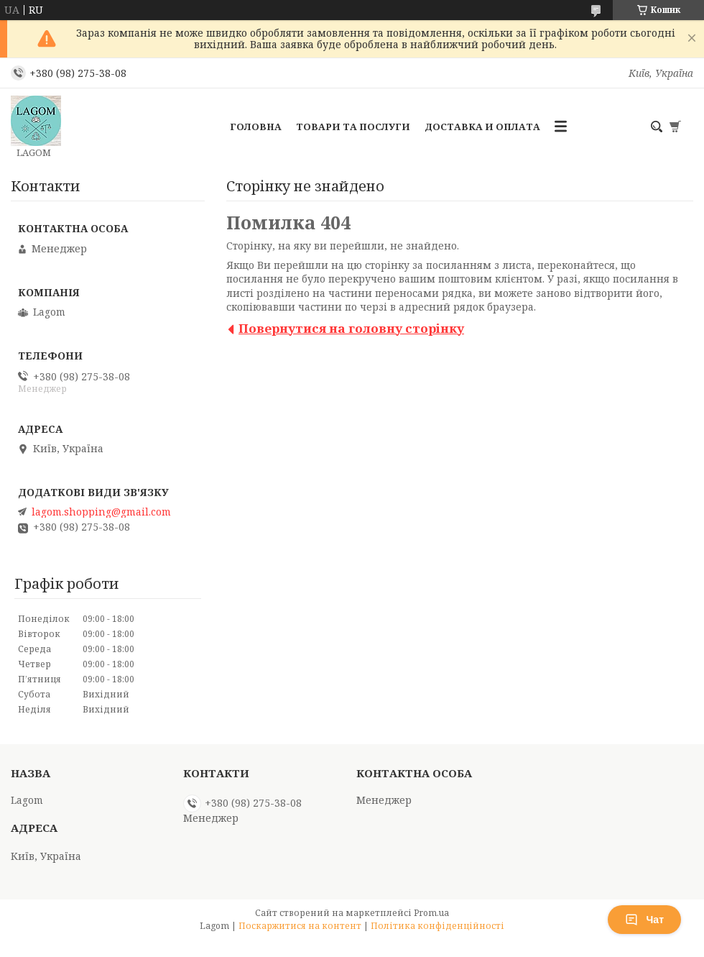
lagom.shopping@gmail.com (101, 512)
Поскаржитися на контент (299, 926)
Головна (256, 126)
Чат (644, 919)
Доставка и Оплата (482, 126)
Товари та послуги (353, 126)
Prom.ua (431, 913)
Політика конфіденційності (437, 926)
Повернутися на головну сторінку (351, 328)
